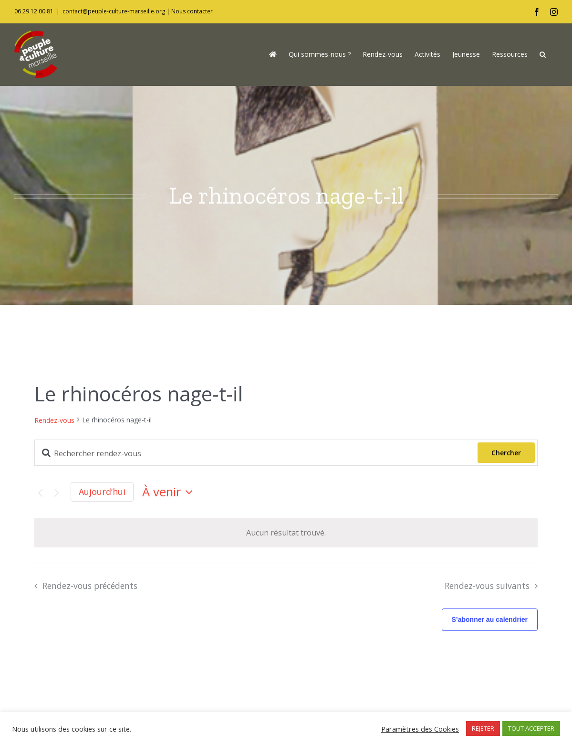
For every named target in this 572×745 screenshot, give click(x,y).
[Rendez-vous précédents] (40, 493)
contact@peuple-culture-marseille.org (113, 11)
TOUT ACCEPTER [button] (531, 728)
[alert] (286, 532)
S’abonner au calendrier (490, 619)
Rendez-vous (54, 420)
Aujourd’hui (102, 491)
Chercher (506, 452)
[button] (543, 54)
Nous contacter (192, 11)
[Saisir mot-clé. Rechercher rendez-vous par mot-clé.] (256, 453)
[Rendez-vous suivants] (56, 493)
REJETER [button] (483, 728)
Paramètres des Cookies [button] (420, 728)
